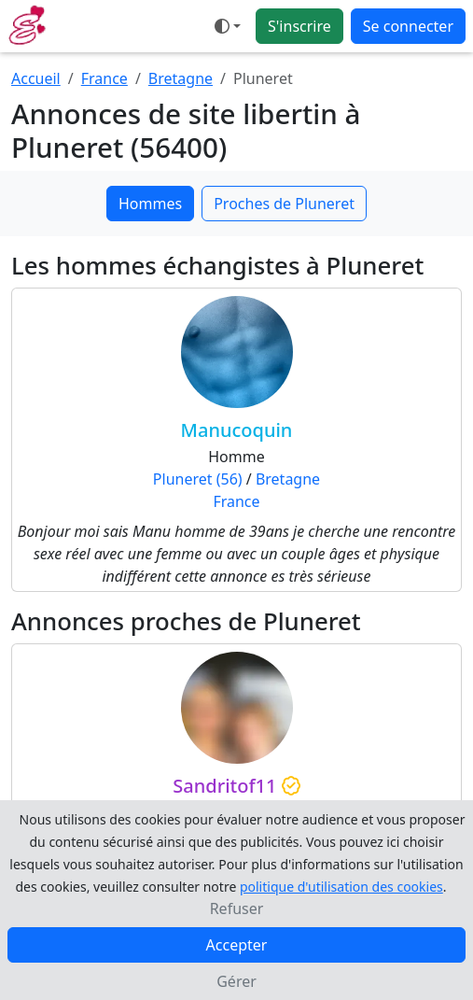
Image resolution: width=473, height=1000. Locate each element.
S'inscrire (299, 26)
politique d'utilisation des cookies (341, 886)
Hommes (150, 203)
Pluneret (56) (198, 479)
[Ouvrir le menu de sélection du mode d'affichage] (227, 26)
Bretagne (180, 78)
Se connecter (408, 26)
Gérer (236, 981)
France (104, 78)
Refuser (237, 908)
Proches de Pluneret (284, 203)
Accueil (36, 78)
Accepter (237, 945)
